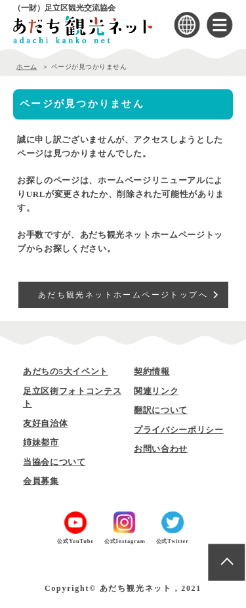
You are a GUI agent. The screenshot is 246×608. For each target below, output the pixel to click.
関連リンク (156, 391)
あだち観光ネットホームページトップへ (123, 294)
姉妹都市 (41, 442)
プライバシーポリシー (179, 430)
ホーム (26, 66)
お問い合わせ (161, 449)
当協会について (54, 462)
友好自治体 (45, 423)
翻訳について (161, 410)
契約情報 (152, 371)
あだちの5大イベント (65, 371)
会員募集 (41, 481)
